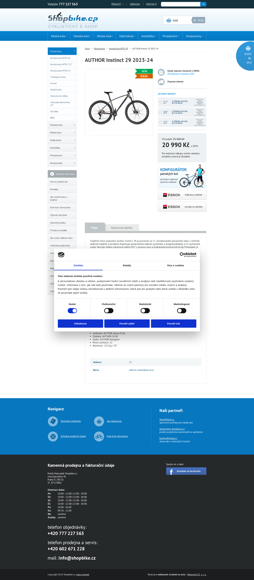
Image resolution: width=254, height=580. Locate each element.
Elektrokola (62, 140)
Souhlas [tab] (78, 265)
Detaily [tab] (127, 265)
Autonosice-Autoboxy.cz (172, 428)
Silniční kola (56, 89)
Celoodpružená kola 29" (60, 104)
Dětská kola (62, 132)
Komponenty (62, 163)
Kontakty (151, 4)
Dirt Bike (54, 111)
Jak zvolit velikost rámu (61, 237)
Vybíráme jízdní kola (60, 245)
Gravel (53, 83)
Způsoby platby (58, 222)
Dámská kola (62, 124)
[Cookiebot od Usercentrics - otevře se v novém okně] (182, 254)
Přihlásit (116, 4)
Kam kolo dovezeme (60, 207)
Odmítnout (80, 323)
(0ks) (243, 58)
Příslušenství (62, 155)
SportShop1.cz (166, 419)
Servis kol (135, 4)
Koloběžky (62, 147)
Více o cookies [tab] (175, 265)
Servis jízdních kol (59, 181)
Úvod (87, 48)
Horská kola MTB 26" (60, 58)
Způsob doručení (58, 215)
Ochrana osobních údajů (73, 436)
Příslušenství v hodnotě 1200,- (180, 73)
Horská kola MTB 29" (60, 70)
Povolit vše (173, 323)
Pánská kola (62, 51)
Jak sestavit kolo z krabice (59, 198)
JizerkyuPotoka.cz (168, 438)
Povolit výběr (127, 323)
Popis (94, 227)
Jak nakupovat (114, 421)
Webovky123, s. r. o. (196, 574)
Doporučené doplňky (121, 227)
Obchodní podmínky (71, 421)
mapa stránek (82, 574)
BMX (52, 117)
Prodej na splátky (58, 230)
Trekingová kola (58, 77)
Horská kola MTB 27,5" (61, 64)
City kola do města (59, 95)
